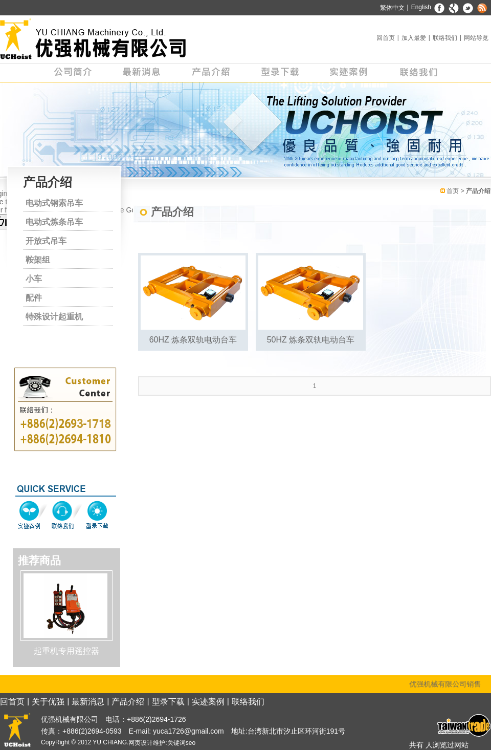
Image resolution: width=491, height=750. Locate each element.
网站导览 (476, 37)
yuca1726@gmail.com (187, 731)
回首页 (385, 37)
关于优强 (48, 701)
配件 (34, 297)
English (421, 7)
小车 (34, 278)
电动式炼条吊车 (54, 222)
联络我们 (445, 37)
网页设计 (140, 742)
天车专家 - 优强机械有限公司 (93, 38)
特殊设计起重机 (54, 316)
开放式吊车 (46, 241)
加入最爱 (413, 37)
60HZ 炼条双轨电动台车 (193, 339)
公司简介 (73, 72)
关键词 (176, 742)
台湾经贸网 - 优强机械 (463, 725)
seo (190, 742)
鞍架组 (38, 259)
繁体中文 (392, 7)
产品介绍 (211, 72)
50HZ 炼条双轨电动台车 (311, 339)
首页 (453, 191)
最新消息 (142, 72)
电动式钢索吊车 (54, 203)
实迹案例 (349, 72)
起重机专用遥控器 (66, 651)
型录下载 (280, 72)
